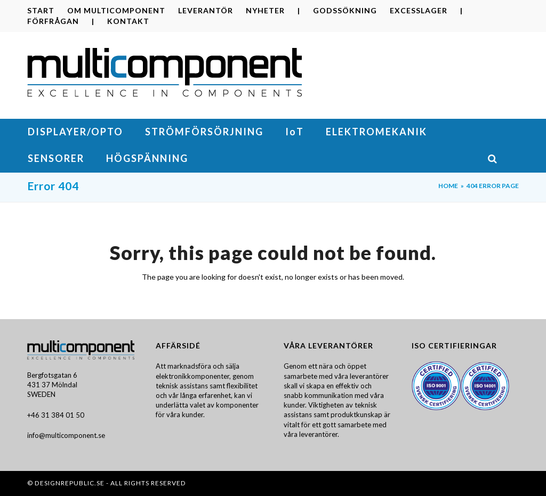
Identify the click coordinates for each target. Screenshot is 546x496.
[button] (503, 159)
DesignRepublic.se (70, 483)
